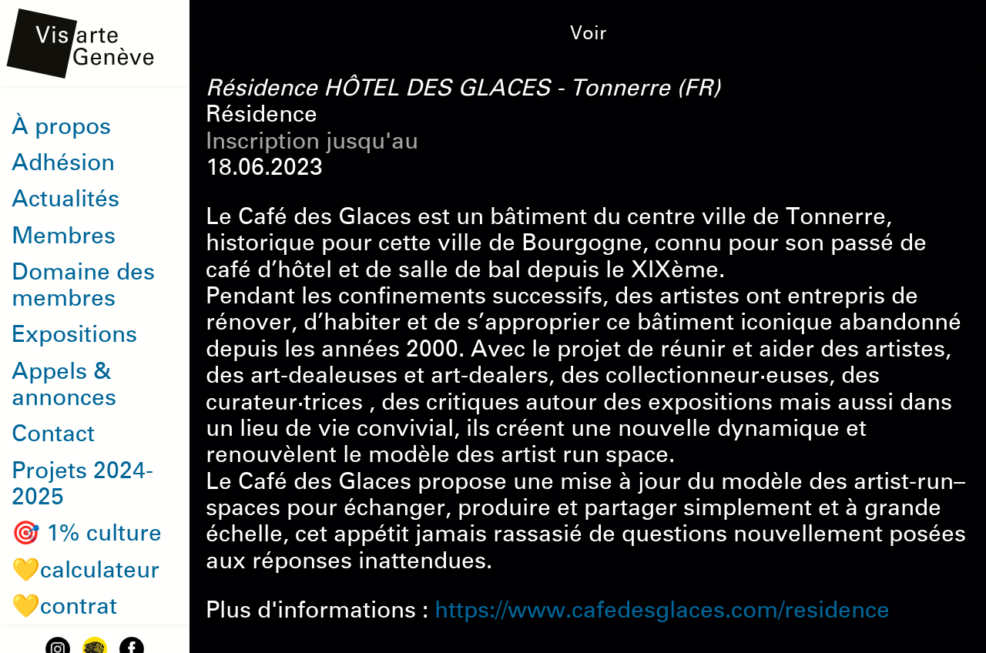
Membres (64, 235)
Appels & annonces (64, 384)
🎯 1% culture (87, 533)
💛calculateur (85, 570)
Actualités (65, 199)
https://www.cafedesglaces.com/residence (662, 610)
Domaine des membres (83, 285)
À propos (61, 126)
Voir (588, 33)
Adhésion (63, 162)
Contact (53, 433)
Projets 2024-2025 (82, 484)
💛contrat (64, 606)
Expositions (74, 334)
